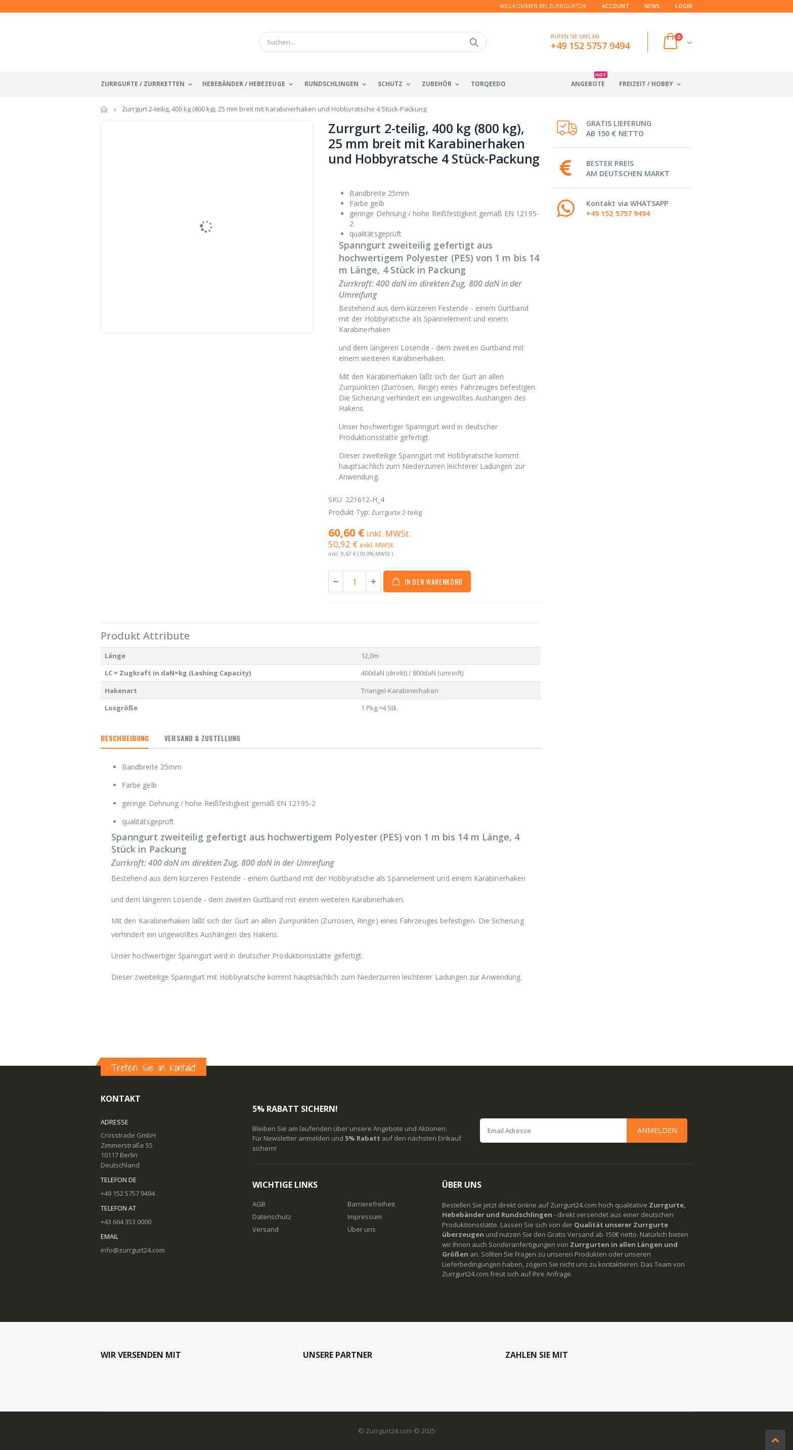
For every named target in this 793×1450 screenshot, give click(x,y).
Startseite (104, 109)
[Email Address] (583, 1130)
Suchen (473, 42)
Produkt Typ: (349, 512)
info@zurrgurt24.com (133, 1250)
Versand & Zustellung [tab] (202, 738)
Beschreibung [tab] (125, 738)
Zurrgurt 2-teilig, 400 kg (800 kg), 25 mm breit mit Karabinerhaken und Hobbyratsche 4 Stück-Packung (434, 143)
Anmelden (657, 1130)
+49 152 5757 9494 (618, 213)
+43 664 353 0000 (126, 1221)
